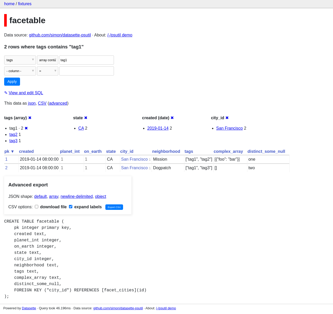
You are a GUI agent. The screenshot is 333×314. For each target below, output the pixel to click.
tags (188, 151)
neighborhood (166, 151)
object (100, 196)
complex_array (228, 151)
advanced (58, 103)
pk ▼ (9, 151)
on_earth (93, 151)
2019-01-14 (158, 128)
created (26, 151)
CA (81, 128)
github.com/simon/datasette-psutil (60, 35)
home (9, 4)
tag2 (13, 134)
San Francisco (229, 128)
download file (51, 207)
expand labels (85, 207)
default (40, 196)
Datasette (29, 308)
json (32, 103)
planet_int (70, 151)
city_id (126, 151)
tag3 (13, 141)
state (111, 151)
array (53, 196)
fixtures (24, 4)
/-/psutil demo (119, 35)
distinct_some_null (266, 151)
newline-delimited (77, 196)
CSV (42, 103)
